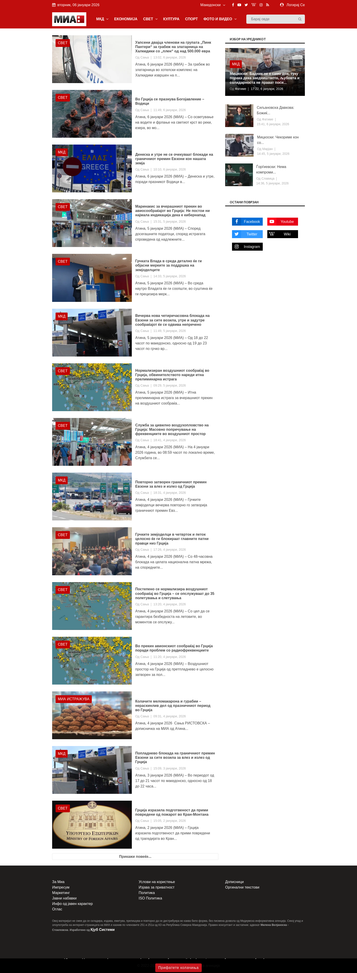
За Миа (58, 882)
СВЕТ (150, 19)
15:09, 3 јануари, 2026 (169, 768)
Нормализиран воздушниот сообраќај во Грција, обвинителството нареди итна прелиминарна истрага (172, 375)
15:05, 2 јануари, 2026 (169, 821)
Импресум (60, 887)
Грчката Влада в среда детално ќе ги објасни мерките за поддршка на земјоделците (168, 265)
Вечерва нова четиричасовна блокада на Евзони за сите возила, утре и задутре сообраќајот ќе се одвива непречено (172, 320)
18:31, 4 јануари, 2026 (169, 492)
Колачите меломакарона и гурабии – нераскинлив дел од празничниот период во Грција (172, 705)
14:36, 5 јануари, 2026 (272, 183)
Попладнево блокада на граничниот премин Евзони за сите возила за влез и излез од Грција (175, 757)
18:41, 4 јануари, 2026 (169, 440)
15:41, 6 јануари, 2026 (273, 124)
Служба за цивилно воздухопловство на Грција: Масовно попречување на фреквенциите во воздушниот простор (172, 429)
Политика (147, 893)
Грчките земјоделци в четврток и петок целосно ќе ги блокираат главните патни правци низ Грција (172, 538)
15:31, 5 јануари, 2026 (169, 221)
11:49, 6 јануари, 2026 (169, 110)
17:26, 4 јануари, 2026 (169, 549)
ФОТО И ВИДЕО (220, 19)
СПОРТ (191, 19)
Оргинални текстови (242, 887)
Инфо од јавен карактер (72, 904)
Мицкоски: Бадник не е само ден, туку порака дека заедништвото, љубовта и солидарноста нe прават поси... (264, 78)
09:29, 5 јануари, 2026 (169, 385)
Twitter (244, 234)
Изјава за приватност (156, 887)
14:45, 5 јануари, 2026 (273, 153)
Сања (144, 57)
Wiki (279, 234)
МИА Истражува (73, 699)
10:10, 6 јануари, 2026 (169, 169)
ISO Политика (150, 898)
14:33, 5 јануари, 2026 (169, 276)
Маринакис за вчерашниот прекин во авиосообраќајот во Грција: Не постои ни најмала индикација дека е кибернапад (172, 210)
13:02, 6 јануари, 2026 (169, 57)
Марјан (267, 149)
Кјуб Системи (103, 930)
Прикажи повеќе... (135, 856)
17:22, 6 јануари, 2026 (267, 89)
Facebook (246, 222)
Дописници (234, 882)
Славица (267, 178)
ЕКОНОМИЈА (125, 19)
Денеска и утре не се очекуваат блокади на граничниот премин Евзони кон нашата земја (174, 159)
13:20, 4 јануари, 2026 (169, 604)
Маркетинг (61, 893)
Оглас (57, 909)
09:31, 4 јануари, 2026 (169, 716)
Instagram (246, 247)
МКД (102, 19)
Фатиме (240, 89)
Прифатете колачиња (178, 968)
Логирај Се (296, 5)
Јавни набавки (64, 898)
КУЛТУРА (171, 19)
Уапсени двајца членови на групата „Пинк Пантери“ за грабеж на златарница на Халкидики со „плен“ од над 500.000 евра (173, 47)
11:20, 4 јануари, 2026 (169, 657)
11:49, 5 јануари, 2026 (169, 331)
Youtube (280, 222)
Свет (63, 43)
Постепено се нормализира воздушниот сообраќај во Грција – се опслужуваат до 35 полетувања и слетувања (174, 593)
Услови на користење (157, 882)
